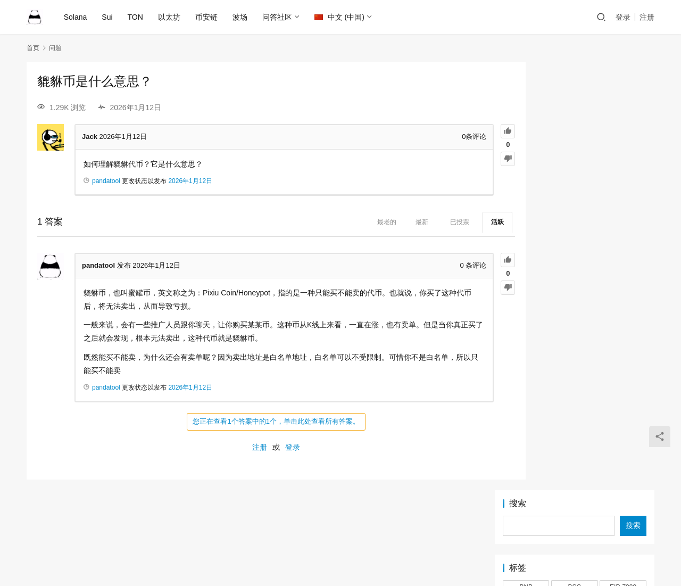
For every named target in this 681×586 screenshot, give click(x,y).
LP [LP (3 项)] (575, 191)
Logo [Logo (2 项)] (526, 191)
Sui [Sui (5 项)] (622, 223)
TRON (414, 534)
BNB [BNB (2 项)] (526, 158)
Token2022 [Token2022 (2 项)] (526, 239)
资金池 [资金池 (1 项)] (526, 303)
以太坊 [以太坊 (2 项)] (526, 271)
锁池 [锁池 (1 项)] (574, 303)
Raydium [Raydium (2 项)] (525, 223)
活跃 (456, 222)
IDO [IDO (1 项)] (525, 174)
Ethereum (280, 534)
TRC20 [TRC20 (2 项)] (623, 239)
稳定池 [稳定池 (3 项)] (623, 287)
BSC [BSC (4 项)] (575, 158)
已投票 (418, 222)
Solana (76, 17)
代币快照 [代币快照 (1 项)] (574, 255)
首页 (33, 48)
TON (136, 17)
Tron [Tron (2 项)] (526, 255)
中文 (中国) (340, 17)
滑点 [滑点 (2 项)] (526, 287)
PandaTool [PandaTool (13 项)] (526, 207)
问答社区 (278, 17)
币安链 (207, 17)
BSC (356, 534)
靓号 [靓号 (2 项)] (623, 303)
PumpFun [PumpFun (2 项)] (623, 207)
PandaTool (434, 551)
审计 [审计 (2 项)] (574, 271)
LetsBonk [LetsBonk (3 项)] (623, 174)
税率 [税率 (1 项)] (574, 287)
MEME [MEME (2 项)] (623, 191)
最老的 (345, 222)
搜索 (517, 75)
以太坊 (170, 17)
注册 (647, 17)
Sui (108, 17)
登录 (623, 17)
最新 (380, 222)
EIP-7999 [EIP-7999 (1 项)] (623, 158)
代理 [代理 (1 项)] (623, 255)
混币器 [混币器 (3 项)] (623, 271)
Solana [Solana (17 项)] (574, 223)
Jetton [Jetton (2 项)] (575, 174)
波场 (240, 17)
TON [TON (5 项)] (574, 239)
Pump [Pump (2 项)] (574, 207)
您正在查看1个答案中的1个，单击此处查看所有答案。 (255, 421)
